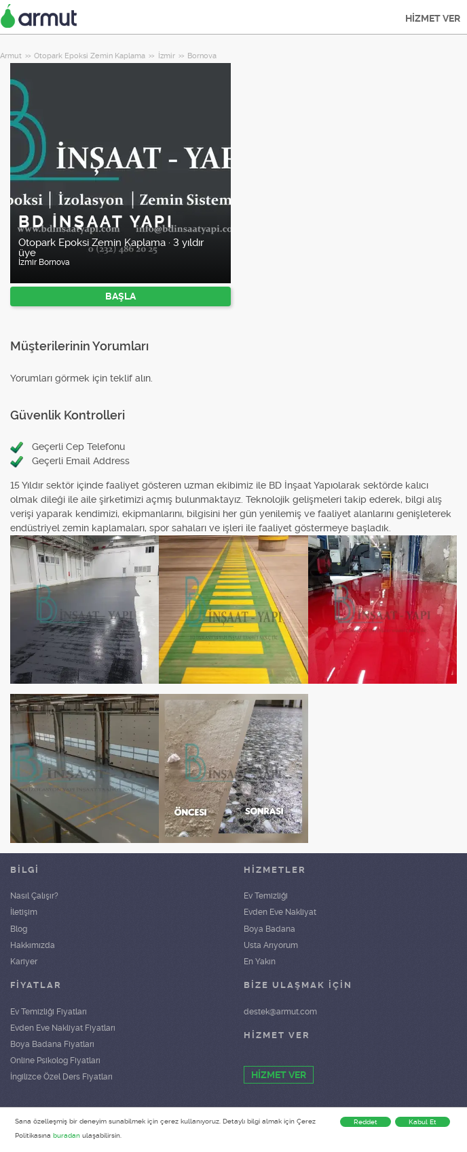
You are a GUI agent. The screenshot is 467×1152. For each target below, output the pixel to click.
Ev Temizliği (266, 896)
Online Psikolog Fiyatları (55, 1060)
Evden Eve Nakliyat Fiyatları (62, 1028)
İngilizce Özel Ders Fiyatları (61, 1077)
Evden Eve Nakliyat (280, 912)
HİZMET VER (432, 18)
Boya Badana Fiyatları (52, 1044)
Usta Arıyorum (271, 945)
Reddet (365, 1122)
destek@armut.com (280, 1011)
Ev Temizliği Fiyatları (48, 1011)
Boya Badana (269, 929)
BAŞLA (120, 296)
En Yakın (260, 961)
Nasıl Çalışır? (34, 896)
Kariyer (23, 961)
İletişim (23, 912)
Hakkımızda (32, 945)
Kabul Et (422, 1122)
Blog (18, 929)
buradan (66, 1135)
